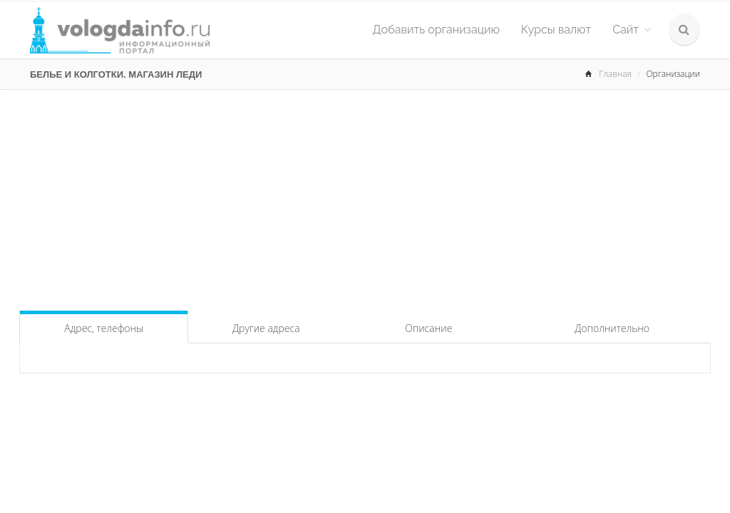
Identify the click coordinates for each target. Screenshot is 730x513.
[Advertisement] (365, 196)
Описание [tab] (428, 328)
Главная (615, 74)
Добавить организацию (436, 29)
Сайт (631, 29)
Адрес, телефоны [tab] (103, 328)
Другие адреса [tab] (266, 328)
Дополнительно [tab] (612, 328)
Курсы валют (556, 29)
